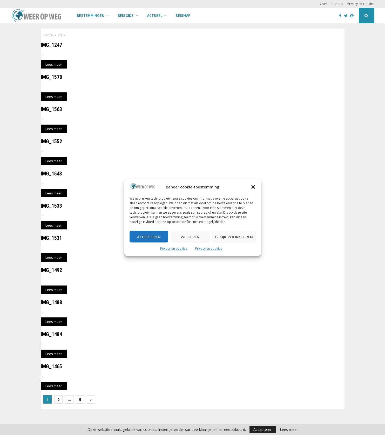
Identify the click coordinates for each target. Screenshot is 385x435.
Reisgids (126, 15)
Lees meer (289, 429)
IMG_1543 (51, 174)
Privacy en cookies (173, 249)
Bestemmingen (90, 15)
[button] (253, 187)
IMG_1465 (51, 366)
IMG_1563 (51, 109)
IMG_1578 (51, 77)
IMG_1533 (51, 206)
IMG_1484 (51, 334)
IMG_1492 (51, 270)
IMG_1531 (51, 238)
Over (323, 4)
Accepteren (149, 236)
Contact (337, 4)
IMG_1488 (51, 302)
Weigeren (190, 236)
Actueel (154, 15)
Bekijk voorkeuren (234, 236)
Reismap (183, 15)
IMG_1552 (51, 141)
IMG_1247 (51, 45)
